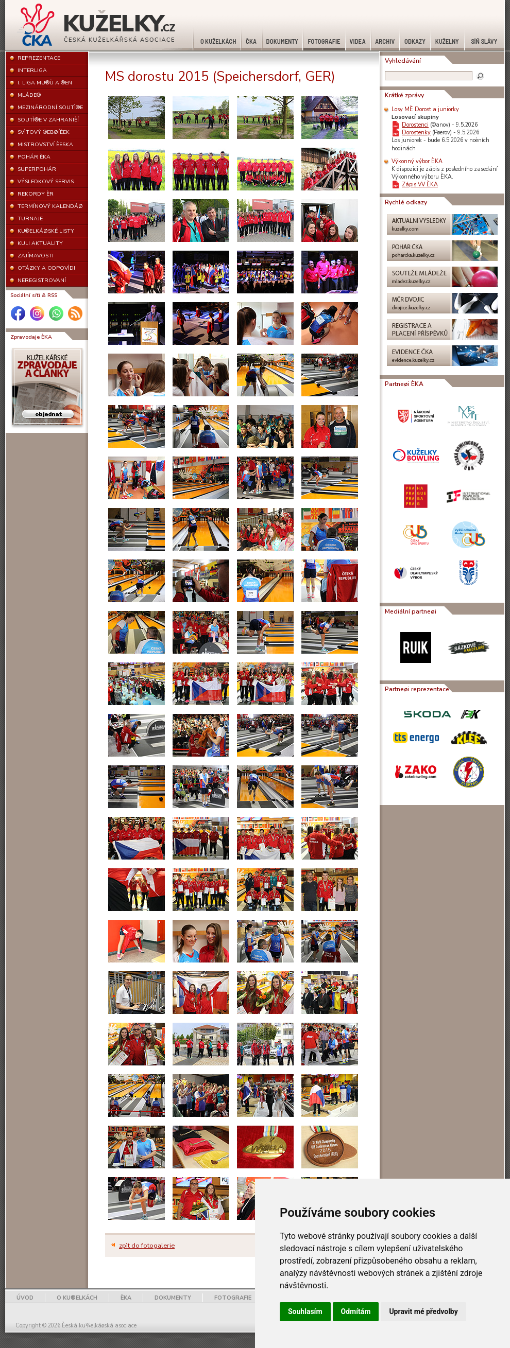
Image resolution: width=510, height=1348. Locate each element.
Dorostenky (416, 132)
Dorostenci (415, 125)
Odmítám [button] (356, 1311)
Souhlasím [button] (305, 1311)
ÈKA (126, 1298)
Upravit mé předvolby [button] (423, 1311)
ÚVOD (24, 1298)
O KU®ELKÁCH (77, 1298)
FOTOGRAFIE (232, 1298)
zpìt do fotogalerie (147, 1245)
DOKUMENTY (173, 1298)
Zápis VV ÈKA (420, 184)
